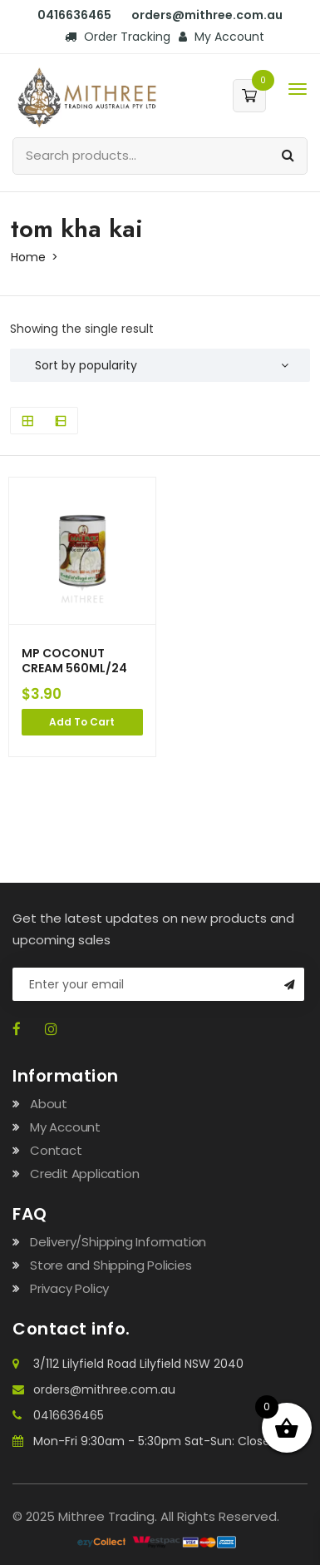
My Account (221, 36)
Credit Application (84, 1173)
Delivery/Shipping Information (118, 1242)
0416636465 (74, 15)
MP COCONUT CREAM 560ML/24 (74, 661)
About (48, 1103)
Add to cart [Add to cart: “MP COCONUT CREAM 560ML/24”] (82, 722)
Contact (56, 1150)
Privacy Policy (69, 1288)
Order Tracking (117, 36)
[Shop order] (160, 365)
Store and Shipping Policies (111, 1265)
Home (28, 257)
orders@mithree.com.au (207, 15)
